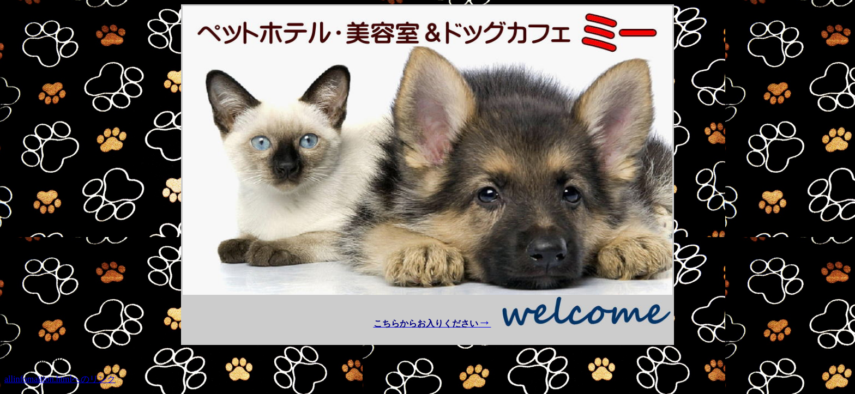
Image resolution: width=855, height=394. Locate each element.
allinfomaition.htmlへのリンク (60, 379)
